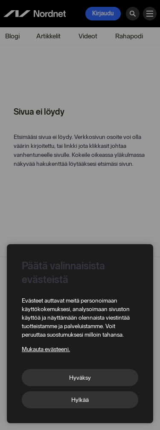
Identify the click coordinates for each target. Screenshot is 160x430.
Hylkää (80, 400)
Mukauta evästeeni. (46, 349)
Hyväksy (80, 377)
